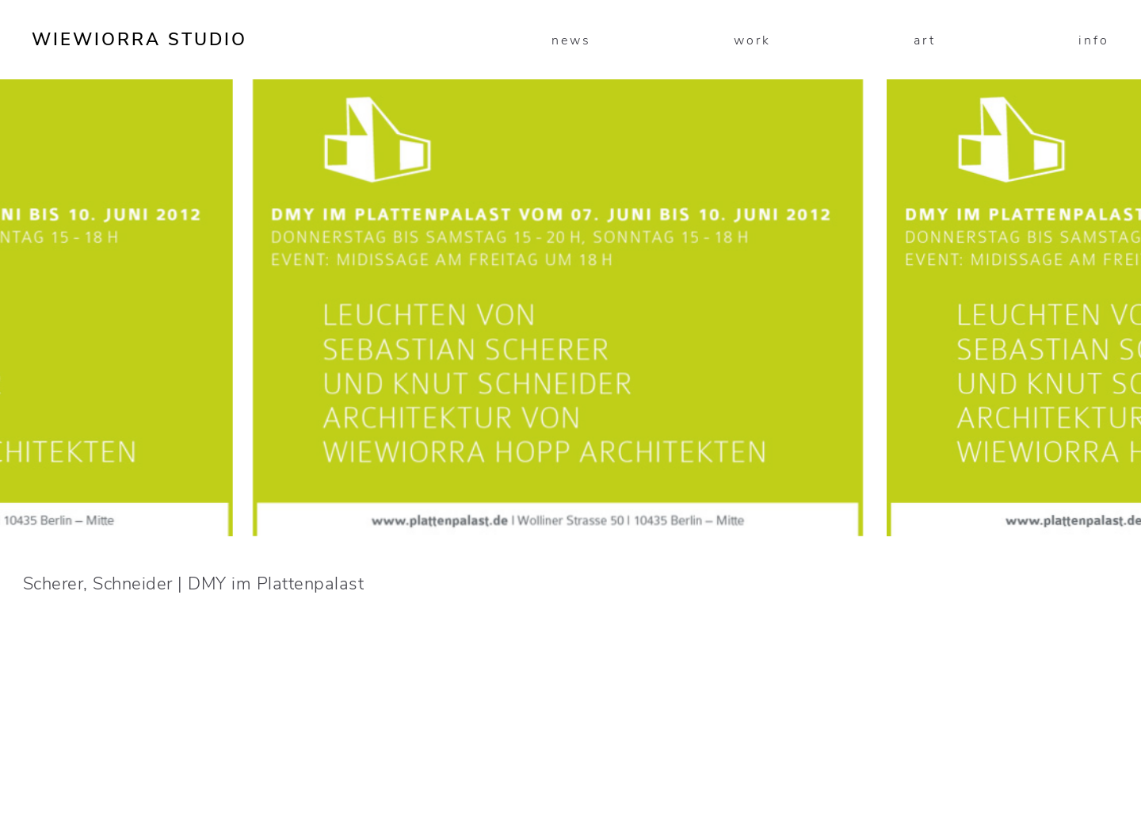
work (752, 40)
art (925, 40)
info (1093, 40)
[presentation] (285, 414)
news (571, 40)
